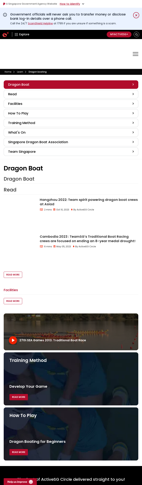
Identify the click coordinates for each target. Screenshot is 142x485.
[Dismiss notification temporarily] (136, 15)
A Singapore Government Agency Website (32, 4)
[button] (136, 34)
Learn (20, 58)
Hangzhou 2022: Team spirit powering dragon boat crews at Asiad (89, 188)
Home (8, 58)
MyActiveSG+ (118, 34)
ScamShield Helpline (41, 23)
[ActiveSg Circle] (6, 34)
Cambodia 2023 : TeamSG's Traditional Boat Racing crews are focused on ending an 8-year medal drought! (88, 213)
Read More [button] (13, 240)
